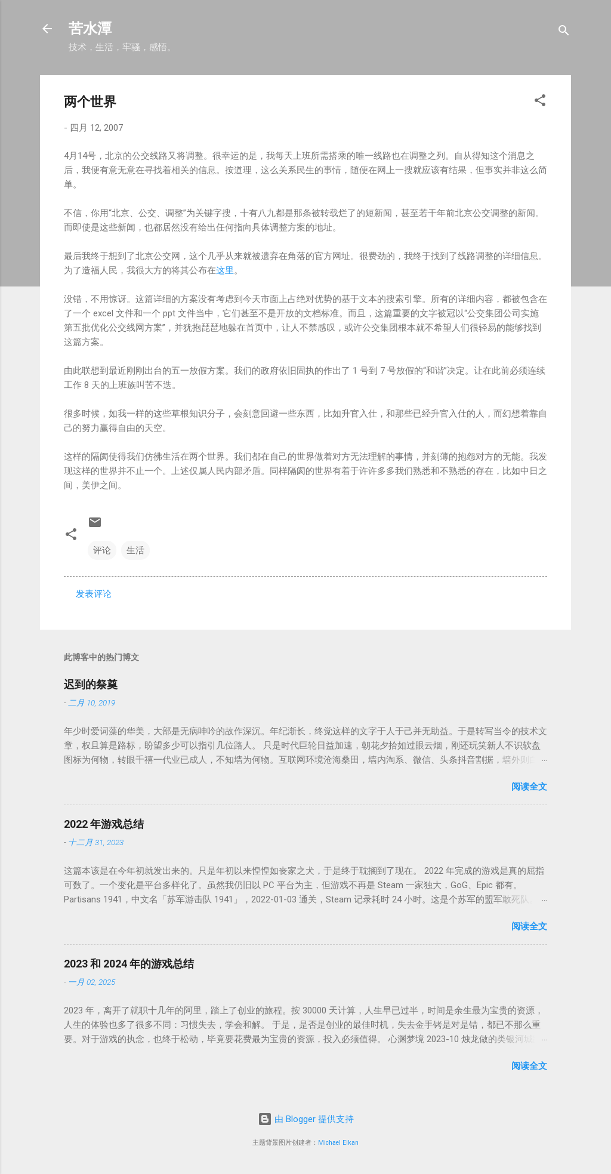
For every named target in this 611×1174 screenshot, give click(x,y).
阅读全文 (529, 786)
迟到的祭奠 (91, 684)
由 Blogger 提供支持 (306, 1119)
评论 (102, 550)
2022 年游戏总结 (104, 824)
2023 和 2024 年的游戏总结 (129, 963)
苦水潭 (90, 28)
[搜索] (564, 32)
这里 (225, 270)
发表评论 (94, 593)
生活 (135, 550)
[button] (540, 102)
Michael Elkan (338, 1143)
